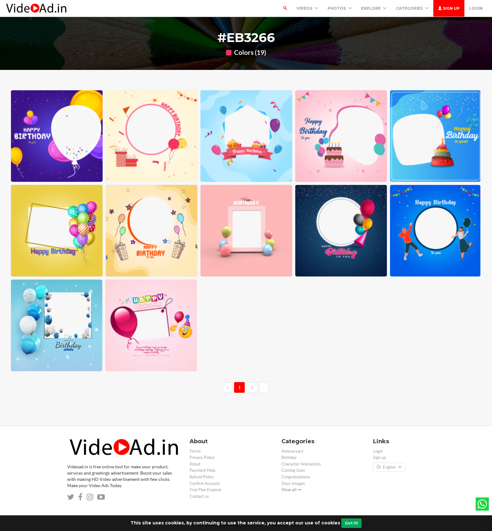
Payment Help (202, 470)
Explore (374, 8)
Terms (195, 451)
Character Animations (301, 464)
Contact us (199, 496)
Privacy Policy (202, 457)
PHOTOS (340, 8)
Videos (307, 8)
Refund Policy (202, 477)
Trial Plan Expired (205, 489)
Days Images (293, 483)
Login (476, 8)
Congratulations (295, 477)
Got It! (351, 523)
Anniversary (292, 451)
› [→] (264, 387)
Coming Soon (293, 470)
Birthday (289, 457)
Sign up (449, 8)
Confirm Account (205, 483)
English (389, 467)
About (195, 464)
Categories (412, 8)
